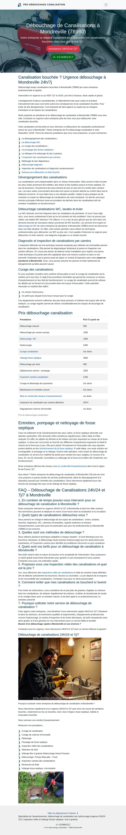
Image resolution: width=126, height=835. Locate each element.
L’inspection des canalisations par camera (41, 157)
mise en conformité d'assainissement (70, 466)
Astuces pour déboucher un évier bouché (41, 172)
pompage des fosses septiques (38, 150)
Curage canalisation (29, 351)
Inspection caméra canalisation (34, 377)
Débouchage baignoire (32, 165)
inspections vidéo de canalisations (57, 572)
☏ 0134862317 (63, 57)
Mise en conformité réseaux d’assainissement (41, 396)
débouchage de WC (27, 226)
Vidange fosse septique (30, 358)
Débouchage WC (28, 339)
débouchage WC (32, 142)
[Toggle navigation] (106, 4)
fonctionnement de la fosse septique (56, 448)
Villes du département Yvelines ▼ (63, 813)
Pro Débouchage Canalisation (44, 5)
